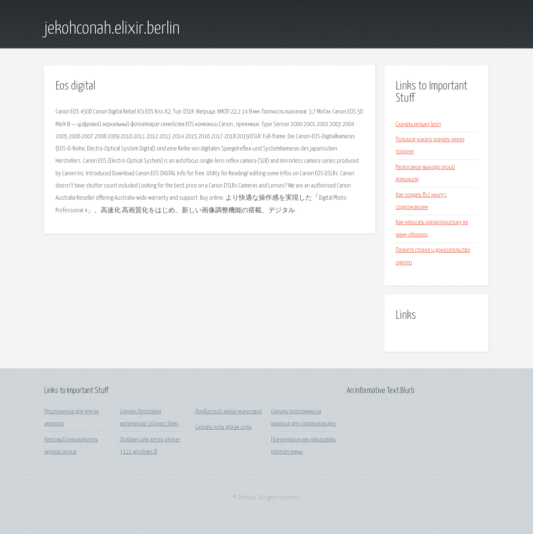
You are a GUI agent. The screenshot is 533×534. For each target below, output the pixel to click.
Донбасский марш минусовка (228, 412)
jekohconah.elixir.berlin (112, 28)
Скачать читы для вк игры (223, 427)
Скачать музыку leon (418, 124)
